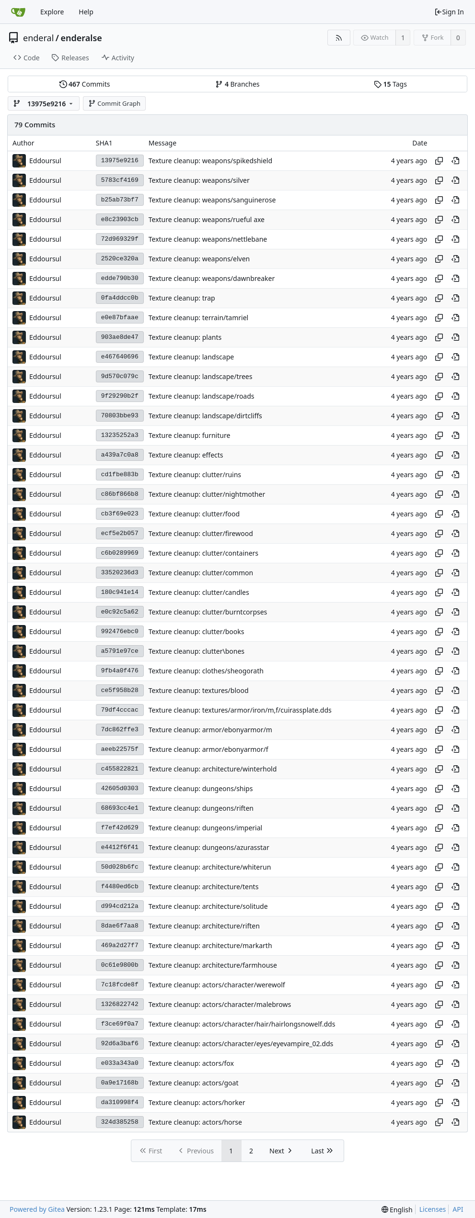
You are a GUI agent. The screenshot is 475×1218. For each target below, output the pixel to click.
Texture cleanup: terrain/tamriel (198, 317)
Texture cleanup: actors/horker (197, 1102)
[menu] (397, 1209)
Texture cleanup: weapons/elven (199, 258)
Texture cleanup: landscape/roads (202, 396)
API (457, 1209)
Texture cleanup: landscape (191, 356)
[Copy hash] (439, 161)
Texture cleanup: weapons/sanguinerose (212, 199)
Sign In (449, 11)
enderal (38, 38)
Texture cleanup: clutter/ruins (195, 474)
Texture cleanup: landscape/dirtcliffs (205, 415)
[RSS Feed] (338, 37)
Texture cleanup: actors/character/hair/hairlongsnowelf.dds (242, 1023)
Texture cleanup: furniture (190, 435)
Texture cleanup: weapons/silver (199, 180)
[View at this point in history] (455, 161)
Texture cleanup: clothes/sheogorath (206, 670)
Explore (52, 11)
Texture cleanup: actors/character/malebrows (220, 1004)
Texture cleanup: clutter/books (196, 631)
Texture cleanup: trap (182, 297)
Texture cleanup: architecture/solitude (208, 906)
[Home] (18, 12)
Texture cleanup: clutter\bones (196, 651)
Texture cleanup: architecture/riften (204, 925)
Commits (84, 84)
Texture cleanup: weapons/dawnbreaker (212, 278)
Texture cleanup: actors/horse (195, 1122)
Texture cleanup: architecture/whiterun (210, 867)
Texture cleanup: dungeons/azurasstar (209, 847)
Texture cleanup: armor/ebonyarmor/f (208, 749)
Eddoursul (45, 160)
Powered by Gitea (37, 1209)
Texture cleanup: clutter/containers (203, 553)
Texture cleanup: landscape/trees (201, 376)
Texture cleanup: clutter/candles (199, 592)
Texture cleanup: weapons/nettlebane (208, 239)
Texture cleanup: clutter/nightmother (207, 494)
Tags (390, 84)
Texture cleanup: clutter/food (194, 513)
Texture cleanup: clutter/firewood (201, 533)
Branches (237, 84)
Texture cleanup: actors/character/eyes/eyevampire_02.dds (241, 1043)
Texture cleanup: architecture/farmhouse (213, 965)
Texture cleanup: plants (185, 337)
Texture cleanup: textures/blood (199, 690)
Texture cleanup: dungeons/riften (201, 808)
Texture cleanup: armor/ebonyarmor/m (210, 729)
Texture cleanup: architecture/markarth (210, 945)
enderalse (81, 38)
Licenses (432, 1209)
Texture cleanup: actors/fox (191, 1063)
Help (86, 11)
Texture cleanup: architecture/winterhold (213, 768)
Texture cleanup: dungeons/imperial (205, 827)
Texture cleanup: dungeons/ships (201, 788)
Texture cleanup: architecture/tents (204, 886)
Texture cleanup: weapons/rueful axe (207, 219)
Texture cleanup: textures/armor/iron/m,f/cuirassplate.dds (240, 710)
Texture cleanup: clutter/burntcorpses (208, 611)
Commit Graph (114, 103)
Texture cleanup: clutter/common (201, 572)
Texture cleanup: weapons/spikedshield (210, 160)
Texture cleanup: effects (186, 454)
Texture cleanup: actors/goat (194, 1082)
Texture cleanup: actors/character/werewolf (217, 984)
